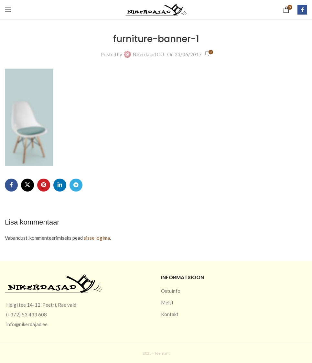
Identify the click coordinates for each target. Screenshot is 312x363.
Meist (167, 302)
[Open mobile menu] (8, 9)
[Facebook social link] (302, 10)
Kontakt (169, 314)
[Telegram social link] (76, 185)
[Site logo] (156, 9)
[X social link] (27, 185)
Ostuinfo (170, 291)
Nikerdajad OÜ (148, 54)
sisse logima (97, 238)
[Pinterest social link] (43, 185)
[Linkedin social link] (59, 185)
